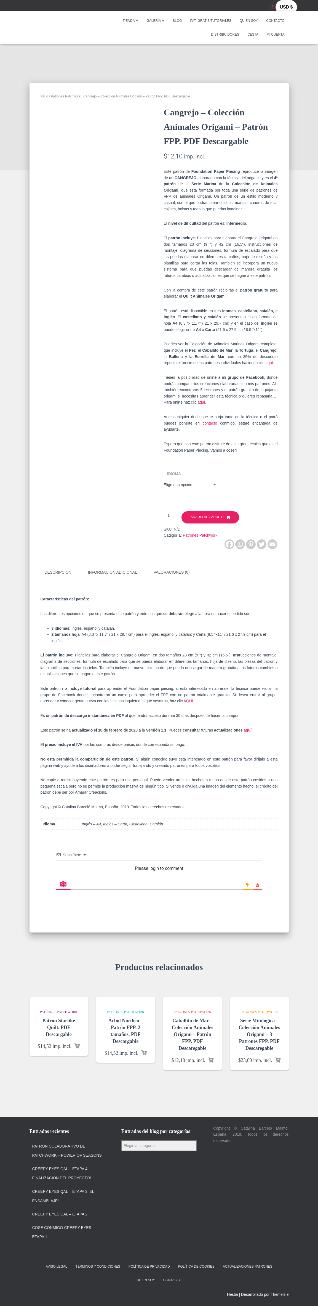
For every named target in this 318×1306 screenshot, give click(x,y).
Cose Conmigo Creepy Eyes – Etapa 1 (63, 1232)
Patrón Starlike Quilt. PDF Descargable (58, 1026)
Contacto (275, 21)
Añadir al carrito (207, 517)
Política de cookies (196, 1266)
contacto (209, 423)
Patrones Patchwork (66, 96)
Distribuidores (225, 34)
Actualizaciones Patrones (247, 1266)
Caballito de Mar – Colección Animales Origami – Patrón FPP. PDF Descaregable (192, 1033)
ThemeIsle (279, 1294)
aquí (269, 363)
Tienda (130, 21)
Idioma (174, 473)
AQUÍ (188, 700)
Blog (177, 21)
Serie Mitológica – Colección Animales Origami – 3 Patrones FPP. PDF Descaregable (259, 1033)
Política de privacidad (149, 1266)
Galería (155, 21)
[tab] (62, 572)
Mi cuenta (275, 34)
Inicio (44, 96)
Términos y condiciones (98, 1266)
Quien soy (249, 21)
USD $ (286, 7)
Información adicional (112, 572)
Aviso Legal (56, 1266)
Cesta (252, 34)
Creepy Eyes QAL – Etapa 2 (59, 1213)
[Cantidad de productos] (171, 515)
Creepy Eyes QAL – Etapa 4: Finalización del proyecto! (61, 1173)
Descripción (58, 572)
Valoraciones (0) (171, 572)
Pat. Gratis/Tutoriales (210, 21)
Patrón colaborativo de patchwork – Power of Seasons (67, 1150)
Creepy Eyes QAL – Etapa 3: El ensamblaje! (63, 1195)
